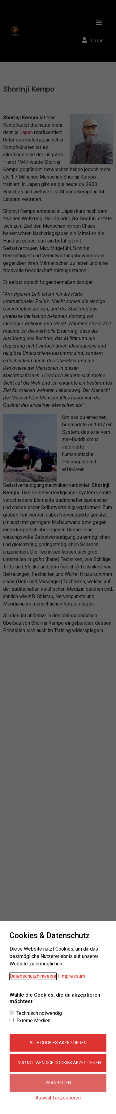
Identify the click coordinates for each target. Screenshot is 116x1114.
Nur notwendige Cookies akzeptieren (59, 1062)
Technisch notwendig (39, 1013)
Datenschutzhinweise (33, 976)
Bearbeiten (58, 1082)
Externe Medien (33, 1020)
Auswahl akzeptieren (58, 1098)
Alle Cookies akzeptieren (58, 1042)
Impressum (72, 976)
